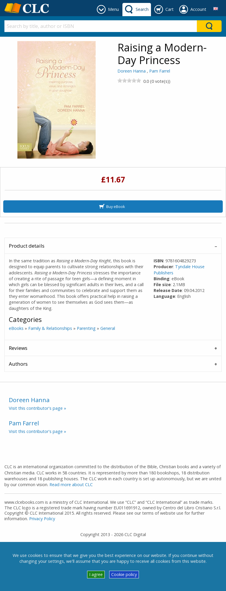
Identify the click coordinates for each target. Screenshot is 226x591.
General (107, 328)
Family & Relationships (50, 328)
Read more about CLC (71, 484)
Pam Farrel (159, 71)
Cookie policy (124, 574)
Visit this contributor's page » (37, 408)
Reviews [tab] (18, 348)
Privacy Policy (42, 518)
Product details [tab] (26, 245)
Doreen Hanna (131, 71)
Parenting (86, 328)
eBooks (16, 328)
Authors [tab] (18, 363)
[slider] (129, 80)
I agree (96, 574)
